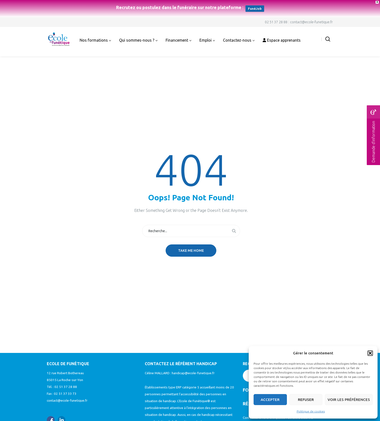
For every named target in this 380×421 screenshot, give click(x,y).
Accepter (270, 399)
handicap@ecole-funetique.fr (193, 373)
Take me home (191, 251)
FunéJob (255, 8)
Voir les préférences (349, 399)
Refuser (306, 399)
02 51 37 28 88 (276, 22)
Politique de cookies (311, 411)
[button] (370, 353)
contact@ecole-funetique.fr (311, 22)
